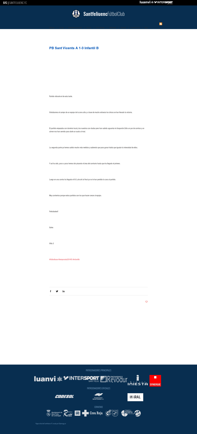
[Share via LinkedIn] (63, 291)
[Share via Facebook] (50, 291)
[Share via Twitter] (57, 291)
